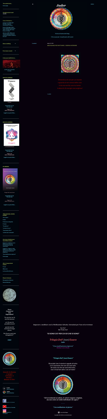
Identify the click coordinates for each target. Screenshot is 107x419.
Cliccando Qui (9, 106)
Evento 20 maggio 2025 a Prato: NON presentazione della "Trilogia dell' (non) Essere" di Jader (9, 29)
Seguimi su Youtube (10, 407)
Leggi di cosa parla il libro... (9, 112)
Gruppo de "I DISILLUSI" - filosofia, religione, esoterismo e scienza (8, 24)
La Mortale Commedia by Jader (9, 70)
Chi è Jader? (5, 217)
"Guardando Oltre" (7, 230)
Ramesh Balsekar (7, 282)
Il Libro (4, 219)
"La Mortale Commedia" (8, 232)
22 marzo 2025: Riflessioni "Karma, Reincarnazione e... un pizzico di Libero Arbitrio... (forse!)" (9, 34)
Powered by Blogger (63, 412)
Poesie (4, 266)
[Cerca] (92, 4)
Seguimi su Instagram (7, 413)
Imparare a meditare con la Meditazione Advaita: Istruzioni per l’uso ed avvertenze (9, 244)
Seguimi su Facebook (10, 402)
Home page (5, 5)
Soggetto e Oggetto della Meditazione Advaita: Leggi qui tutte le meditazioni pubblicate (9, 250)
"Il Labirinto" (6, 226)
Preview (4, 223)
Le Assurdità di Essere (8, 271)
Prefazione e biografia (8, 221)
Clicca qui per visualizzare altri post (62, 37)
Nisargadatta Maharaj (8, 280)
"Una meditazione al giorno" (63, 346)
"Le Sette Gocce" (7, 228)
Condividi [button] (34, 43)
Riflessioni (5, 268)
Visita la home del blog (62, 33)
